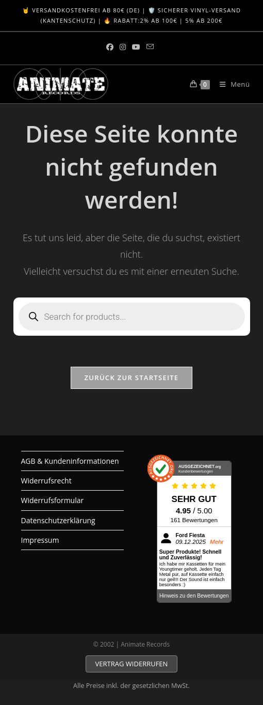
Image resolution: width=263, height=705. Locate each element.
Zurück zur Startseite (132, 377)
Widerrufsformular (52, 500)
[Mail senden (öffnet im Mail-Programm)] (150, 47)
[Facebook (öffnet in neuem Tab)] (111, 47)
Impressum (40, 540)
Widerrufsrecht (46, 480)
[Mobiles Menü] (231, 84)
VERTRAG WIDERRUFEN (131, 663)
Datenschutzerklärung (58, 520)
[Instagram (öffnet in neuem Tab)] (123, 47)
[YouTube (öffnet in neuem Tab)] (136, 47)
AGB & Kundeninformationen (70, 461)
